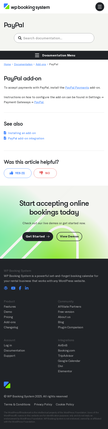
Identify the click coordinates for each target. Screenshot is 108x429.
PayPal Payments (77, 87)
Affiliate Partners (69, 306)
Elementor (65, 371)
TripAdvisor (66, 355)
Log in (8, 345)
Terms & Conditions (17, 404)
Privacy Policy (43, 404)
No (45, 173)
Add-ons (41, 64)
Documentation (23, 64)
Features (10, 306)
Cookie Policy (65, 404)
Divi (60, 366)
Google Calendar (69, 361)
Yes (17, 173)
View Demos (69, 236)
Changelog (11, 327)
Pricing (8, 317)
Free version (66, 312)
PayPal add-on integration (26, 138)
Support (9, 355)
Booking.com (66, 350)
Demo (8, 312)
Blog (61, 322)
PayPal (38, 102)
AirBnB (62, 345)
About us (64, 317)
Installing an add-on (22, 133)
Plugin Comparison (70, 327)
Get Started (38, 236)
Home (7, 64)
